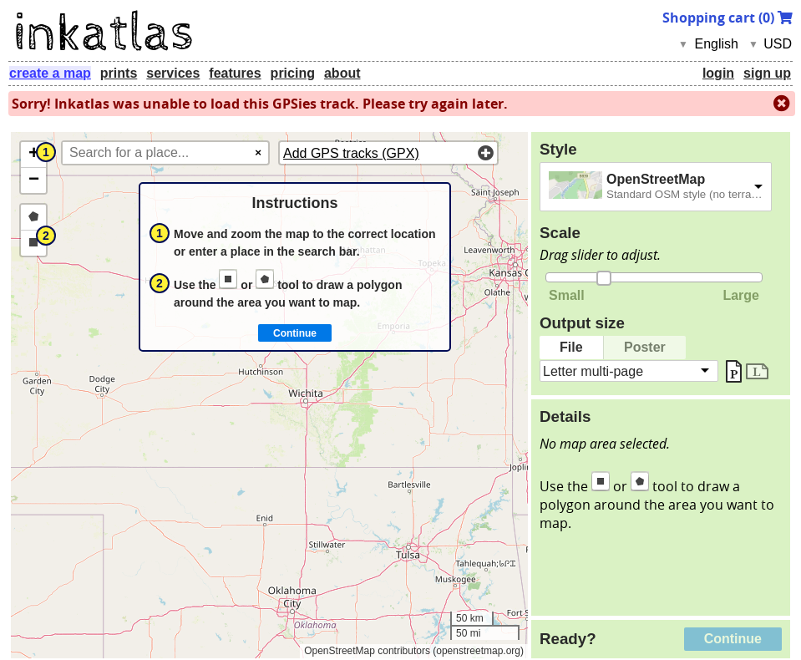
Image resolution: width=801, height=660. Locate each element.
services (173, 73)
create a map (50, 73)
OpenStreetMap (655, 179)
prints (118, 73)
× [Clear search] (258, 152)
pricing (293, 73)
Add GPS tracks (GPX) (351, 153)
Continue (733, 639)
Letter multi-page (593, 370)
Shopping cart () (727, 17)
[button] (33, 155)
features (235, 73)
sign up (767, 73)
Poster (645, 347)
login (718, 73)
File (571, 347)
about (342, 73)
